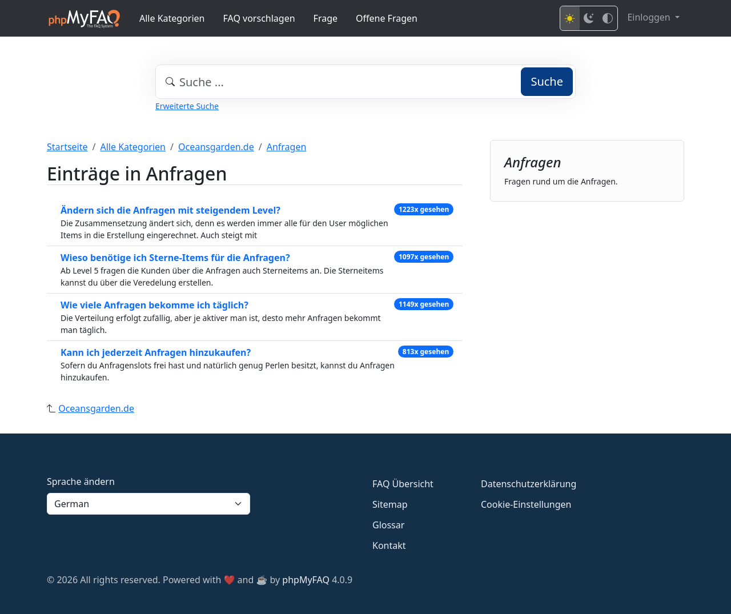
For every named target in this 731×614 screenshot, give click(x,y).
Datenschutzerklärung (528, 483)
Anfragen (287, 147)
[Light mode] (570, 18)
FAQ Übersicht (402, 483)
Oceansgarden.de (216, 147)
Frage (326, 18)
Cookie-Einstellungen (526, 504)
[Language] (148, 504)
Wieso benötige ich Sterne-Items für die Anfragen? (175, 257)
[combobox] (365, 82)
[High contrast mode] (607, 18)
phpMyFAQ (306, 579)
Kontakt (389, 545)
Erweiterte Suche (187, 106)
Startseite (67, 147)
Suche (547, 81)
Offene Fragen (386, 18)
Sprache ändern (81, 481)
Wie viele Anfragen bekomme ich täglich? (154, 305)
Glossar (388, 525)
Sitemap (390, 504)
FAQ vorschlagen (259, 18)
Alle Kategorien (172, 18)
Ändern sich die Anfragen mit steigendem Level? (170, 210)
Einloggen (649, 17)
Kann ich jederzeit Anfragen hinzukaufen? (156, 352)
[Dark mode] (589, 18)
